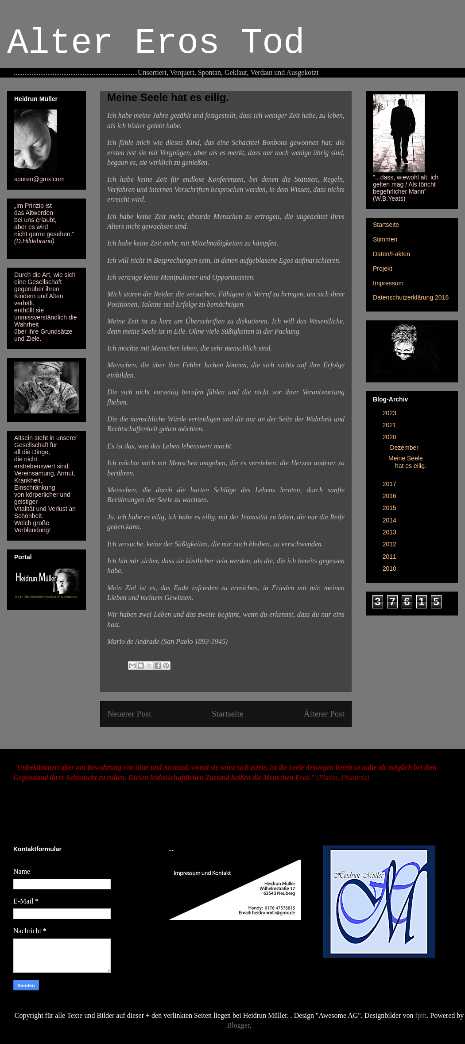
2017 (390, 483)
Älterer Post (324, 713)
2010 (390, 568)
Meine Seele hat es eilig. (407, 462)
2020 (390, 436)
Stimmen (385, 239)
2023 (390, 413)
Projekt (382, 268)
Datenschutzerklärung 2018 (411, 297)
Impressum (388, 283)
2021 (390, 425)
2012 (390, 544)
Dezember (405, 447)
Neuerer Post (129, 713)
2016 (390, 495)
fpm (421, 1015)
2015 (390, 507)
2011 (390, 556)
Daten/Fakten (391, 253)
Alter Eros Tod (156, 43)
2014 (390, 520)
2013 (390, 532)
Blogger (238, 1025)
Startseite (227, 713)
